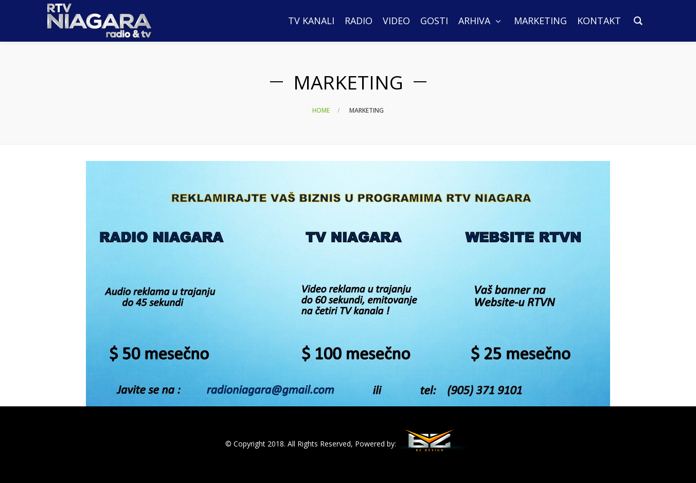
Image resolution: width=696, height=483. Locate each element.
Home (321, 110)
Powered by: (375, 444)
